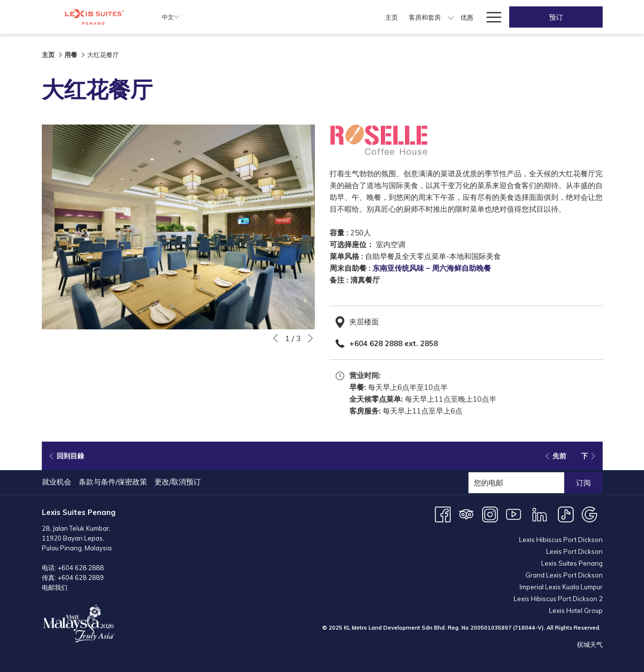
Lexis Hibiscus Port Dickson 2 (558, 599)
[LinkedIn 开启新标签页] (539, 513)
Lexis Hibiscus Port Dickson (561, 540)
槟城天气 (590, 644)
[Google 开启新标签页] (589, 513)
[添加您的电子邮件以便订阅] (516, 482)
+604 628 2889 (81, 577)
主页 (48, 55)
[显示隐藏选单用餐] (367, 17)
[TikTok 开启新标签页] (566, 513)
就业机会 (56, 481)
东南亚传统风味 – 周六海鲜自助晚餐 (431, 268)
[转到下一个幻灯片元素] (310, 338)
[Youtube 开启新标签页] (513, 513)
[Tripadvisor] (466, 513)
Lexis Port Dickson (574, 551)
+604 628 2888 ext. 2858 (393, 343)
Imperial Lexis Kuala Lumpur (561, 587)
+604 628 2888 (81, 568)
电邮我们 (54, 587)
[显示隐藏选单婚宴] (475, 17)
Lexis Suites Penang (572, 563)
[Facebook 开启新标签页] (443, 513)
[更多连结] (490, 17)
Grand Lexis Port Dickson (564, 575)
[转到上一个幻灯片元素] (275, 338)
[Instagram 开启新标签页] (490, 513)
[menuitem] (251, 17)
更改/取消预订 (177, 481)
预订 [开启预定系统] (556, 17)
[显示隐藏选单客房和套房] (311, 17)
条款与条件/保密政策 (113, 481)
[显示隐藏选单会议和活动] (442, 17)
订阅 (583, 482)
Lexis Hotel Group (576, 610)
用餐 (70, 55)
